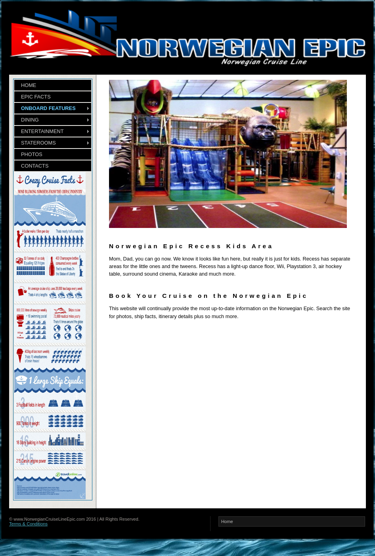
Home (227, 521)
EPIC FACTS (36, 97)
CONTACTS (34, 166)
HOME (28, 85)
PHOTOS (31, 154)
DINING (30, 120)
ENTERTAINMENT (42, 131)
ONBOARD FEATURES (48, 108)
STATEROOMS (38, 143)
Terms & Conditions (28, 523)
